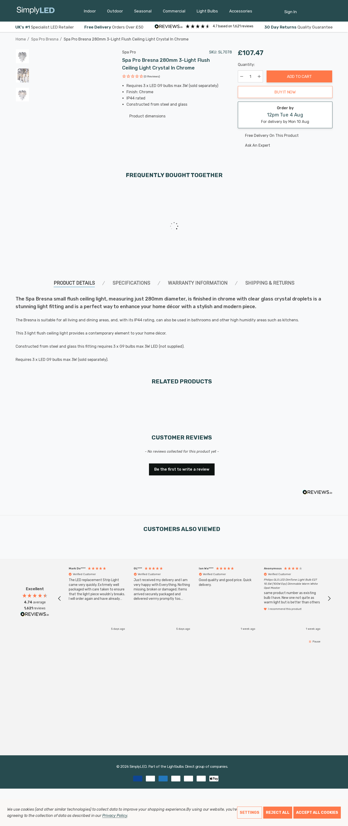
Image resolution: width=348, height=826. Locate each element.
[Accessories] (240, 12)
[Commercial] (174, 12)
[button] (141, 77)
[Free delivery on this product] (285, 136)
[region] (194, 599)
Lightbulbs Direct (180, 766)
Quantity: (246, 64)
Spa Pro (129, 52)
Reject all (278, 812)
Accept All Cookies (317, 812)
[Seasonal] (143, 12)
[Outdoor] (115, 12)
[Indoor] (90, 12)
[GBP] (329, 11)
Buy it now (285, 92)
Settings (249, 812)
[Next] (329, 36)
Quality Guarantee (298, 27)
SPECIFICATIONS (131, 283)
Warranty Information (198, 283)
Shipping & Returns (269, 283)
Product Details (74, 283)
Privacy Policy (114, 815)
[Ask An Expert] (285, 145)
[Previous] (321, 36)
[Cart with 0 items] (317, 9)
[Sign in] (290, 9)
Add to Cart (299, 76)
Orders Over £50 (113, 27)
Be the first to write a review (181, 469)
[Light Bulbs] (207, 12)
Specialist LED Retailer (44, 27)
